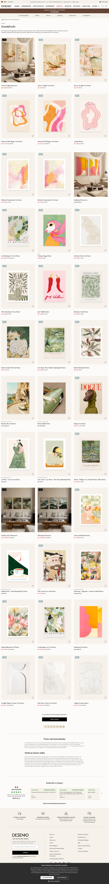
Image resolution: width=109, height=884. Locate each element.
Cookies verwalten (83, 851)
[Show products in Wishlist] (102, 6)
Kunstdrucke (15, 19)
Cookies (80, 848)
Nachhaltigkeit (54, 845)
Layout (48, 15)
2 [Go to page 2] (51, 726)
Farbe (37, 15)
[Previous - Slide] (28, 793)
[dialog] (54, 873)
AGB (79, 843)
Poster (17, 6)
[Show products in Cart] (106, 6)
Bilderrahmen (50, 6)
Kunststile (72, 15)
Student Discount (54, 851)
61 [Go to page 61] (60, 726)
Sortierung (86, 15)
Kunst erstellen (38, 6)
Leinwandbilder (26, 6)
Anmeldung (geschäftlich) (57, 858)
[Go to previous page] (45, 726)
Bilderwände (96, 6)
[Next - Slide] (101, 793)
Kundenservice (82, 837)
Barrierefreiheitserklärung (57, 848)
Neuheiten (68, 6)
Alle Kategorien (24, 15)
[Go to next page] (63, 726)
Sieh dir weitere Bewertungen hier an (54, 803)
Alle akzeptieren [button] (47, 877)
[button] (54, 881)
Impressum (53, 840)
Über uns (52, 834)
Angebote (59, 6)
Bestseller (76, 6)
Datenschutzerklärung (22, 856)
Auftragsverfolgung (83, 840)
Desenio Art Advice (83, 834)
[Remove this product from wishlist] (33, 80)
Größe (60, 15)
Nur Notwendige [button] (62, 877)
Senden (25, 852)
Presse (51, 837)
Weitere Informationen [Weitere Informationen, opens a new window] (54, 874)
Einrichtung (86, 6)
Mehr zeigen (54, 719)
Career (51, 843)
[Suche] (99, 6)
